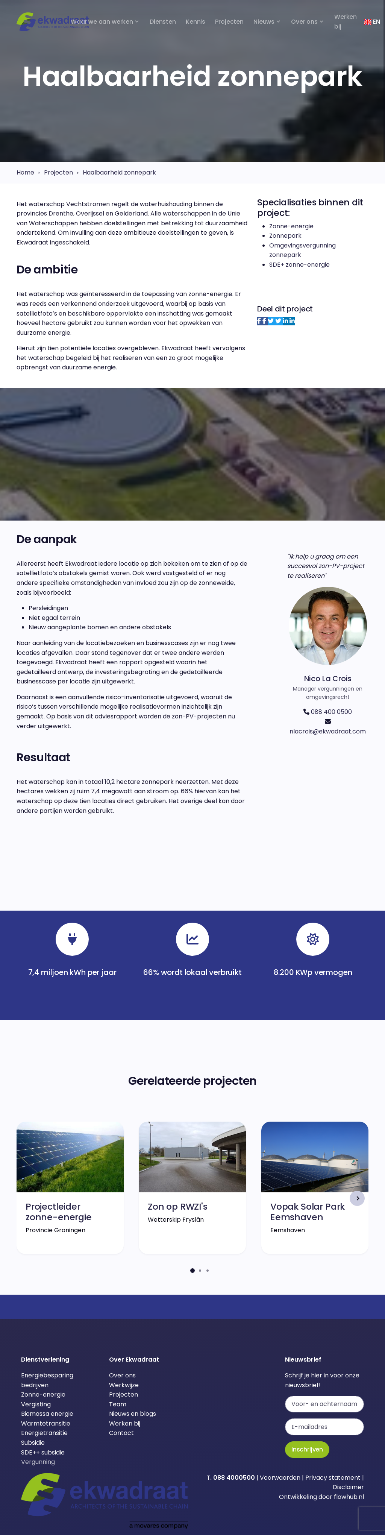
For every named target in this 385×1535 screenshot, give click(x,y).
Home (25, 172)
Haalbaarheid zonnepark (119, 172)
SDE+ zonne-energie (299, 264)
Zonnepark (285, 235)
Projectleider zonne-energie (59, 1211)
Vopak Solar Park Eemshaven (307, 1211)
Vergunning (38, 1462)
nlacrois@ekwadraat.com (328, 731)
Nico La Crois (328, 678)
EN (372, 21)
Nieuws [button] (263, 21)
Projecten (58, 172)
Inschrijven (307, 1449)
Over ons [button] (304, 21)
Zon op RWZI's (178, 1206)
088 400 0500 (331, 712)
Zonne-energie (291, 226)
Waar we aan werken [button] (102, 21)
